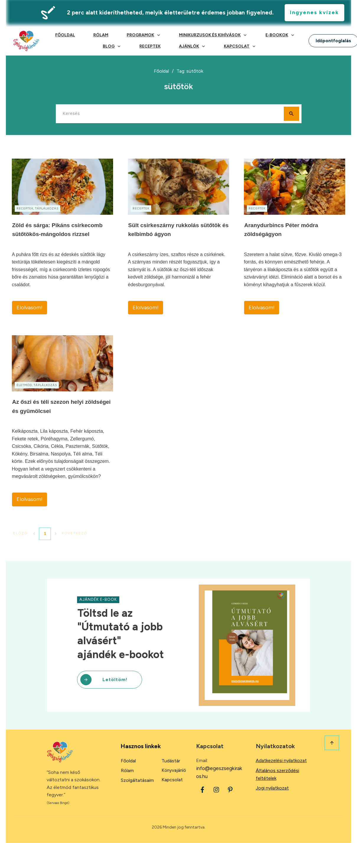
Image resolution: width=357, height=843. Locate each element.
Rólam (127, 770)
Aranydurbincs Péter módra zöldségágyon (294, 237)
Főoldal (128, 761)
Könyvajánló (174, 770)
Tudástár (171, 761)
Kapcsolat (172, 779)
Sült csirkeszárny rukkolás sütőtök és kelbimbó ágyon (178, 237)
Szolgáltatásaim (137, 780)
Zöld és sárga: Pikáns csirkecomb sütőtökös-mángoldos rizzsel (62, 237)
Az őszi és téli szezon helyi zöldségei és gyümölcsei (62, 421)
